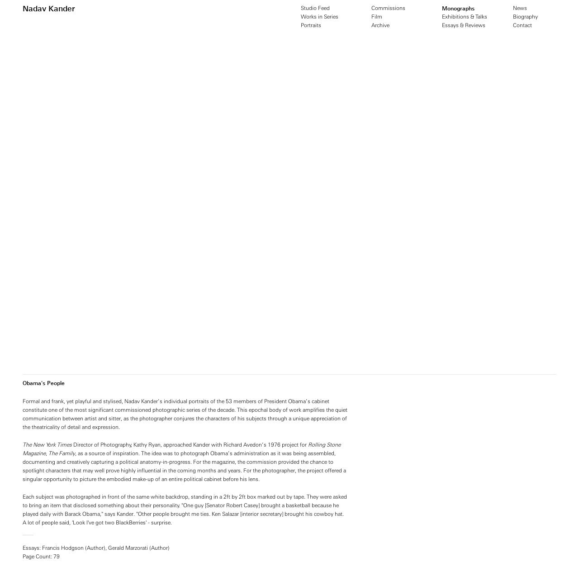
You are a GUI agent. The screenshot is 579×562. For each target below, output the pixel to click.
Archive (380, 25)
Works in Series (319, 17)
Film (376, 17)
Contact (522, 25)
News (520, 8)
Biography (525, 17)
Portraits (311, 25)
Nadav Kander (49, 8)
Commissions (388, 8)
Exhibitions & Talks (464, 17)
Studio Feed (315, 8)
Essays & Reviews (463, 25)
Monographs (458, 8)
